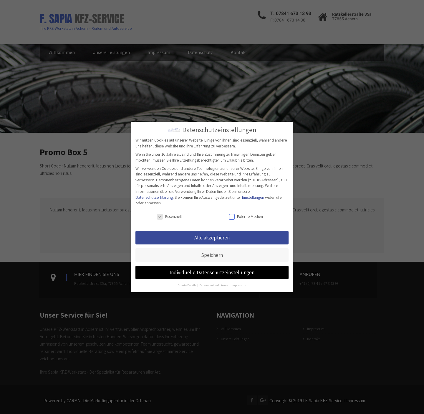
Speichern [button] (212, 255)
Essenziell (169, 216)
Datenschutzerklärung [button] (214, 285)
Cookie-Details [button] (187, 285)
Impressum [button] (238, 285)
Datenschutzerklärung (154, 197)
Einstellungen (253, 197)
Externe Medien (246, 216)
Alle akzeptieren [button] (212, 237)
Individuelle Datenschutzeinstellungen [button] (212, 272)
